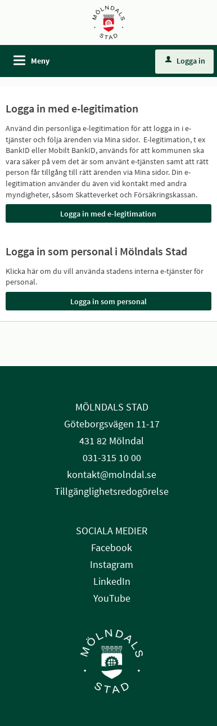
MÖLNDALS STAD (111, 406)
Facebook (111, 547)
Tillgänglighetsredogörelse (112, 491)
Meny (40, 61)
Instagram (111, 564)
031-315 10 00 (112, 457)
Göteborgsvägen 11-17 (112, 423)
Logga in (185, 61)
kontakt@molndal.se (111, 474)
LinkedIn (111, 581)
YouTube (111, 598)
